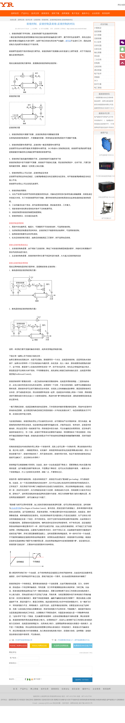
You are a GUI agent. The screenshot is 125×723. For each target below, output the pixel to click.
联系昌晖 (106, 13)
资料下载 (55, 13)
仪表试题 (97, 45)
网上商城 (34, 689)
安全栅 (61, 700)
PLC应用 (97, 42)
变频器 (97, 77)
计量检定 (97, 28)
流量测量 (97, 38)
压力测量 (97, 35)
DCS (96, 81)
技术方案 (97, 84)
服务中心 (86, 13)
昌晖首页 (15, 13)
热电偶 (98, 700)
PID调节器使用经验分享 (23, 640)
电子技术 (97, 74)
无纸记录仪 (29, 700)
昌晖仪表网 (9, 13)
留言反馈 (76, 689)
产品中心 (25, 13)
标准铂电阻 (92, 700)
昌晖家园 (65, 13)
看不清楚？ (33, 679)
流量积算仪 (38, 700)
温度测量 (97, 31)
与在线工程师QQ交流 (18, 646)
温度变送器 (13, 700)
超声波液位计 (111, 700)
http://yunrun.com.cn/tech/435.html (76, 28)
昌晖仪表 (21, 20)
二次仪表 (97, 59)
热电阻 (103, 700)
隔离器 (56, 700)
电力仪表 (67, 700)
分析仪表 (97, 49)
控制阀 (97, 63)
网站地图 (121, 5)
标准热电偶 (83, 700)
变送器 (97, 56)
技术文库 (35, 13)
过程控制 (37, 20)
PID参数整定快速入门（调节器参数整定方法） (74, 640)
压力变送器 (21, 700)
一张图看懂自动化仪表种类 (103, 97)
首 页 (15, 689)
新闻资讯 (45, 13)
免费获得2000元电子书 (83, 646)
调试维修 (97, 70)
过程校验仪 (120, 700)
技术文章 (29, 20)
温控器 (44, 700)
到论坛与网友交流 (39, 646)
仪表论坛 (65, 689)
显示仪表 (50, 700)
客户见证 (76, 13)
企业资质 (96, 13)
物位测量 (97, 52)
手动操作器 (75, 700)
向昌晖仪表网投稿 (61, 646)
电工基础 (97, 88)
